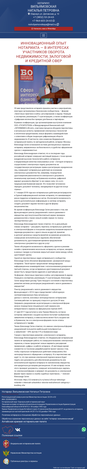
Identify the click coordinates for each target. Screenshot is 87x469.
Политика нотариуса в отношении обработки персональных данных (31, 415)
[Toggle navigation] (43, 35)
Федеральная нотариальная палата (21, 444)
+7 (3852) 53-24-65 (43, 17)
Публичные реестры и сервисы (20, 461)
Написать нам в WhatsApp (43, 29)
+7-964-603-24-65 (43, 20)
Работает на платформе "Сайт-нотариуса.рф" (69, 468)
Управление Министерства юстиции (22, 453)
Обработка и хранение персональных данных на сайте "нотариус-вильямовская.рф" (38, 419)
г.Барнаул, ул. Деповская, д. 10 (43, 14)
